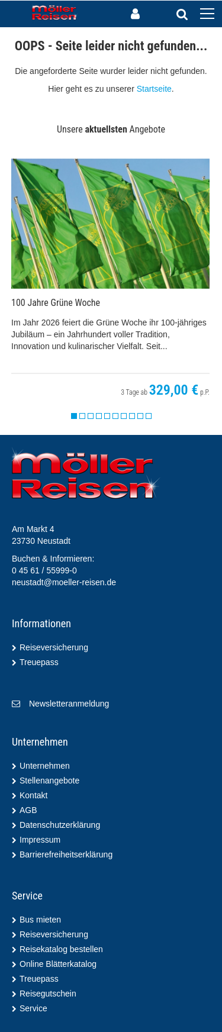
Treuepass (39, 662)
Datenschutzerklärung (60, 825)
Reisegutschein (48, 993)
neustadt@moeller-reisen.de (64, 582)
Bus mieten (40, 919)
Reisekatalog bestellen (61, 949)
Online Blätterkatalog (58, 964)
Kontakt (33, 795)
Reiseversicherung (54, 647)
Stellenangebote (49, 780)
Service (33, 1008)
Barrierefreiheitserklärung (66, 854)
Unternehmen (45, 765)
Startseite (154, 88)
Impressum (40, 839)
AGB (28, 810)
